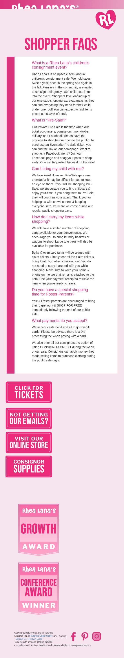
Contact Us (21, 639)
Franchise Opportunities (41, 636)
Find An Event (35, 639)
